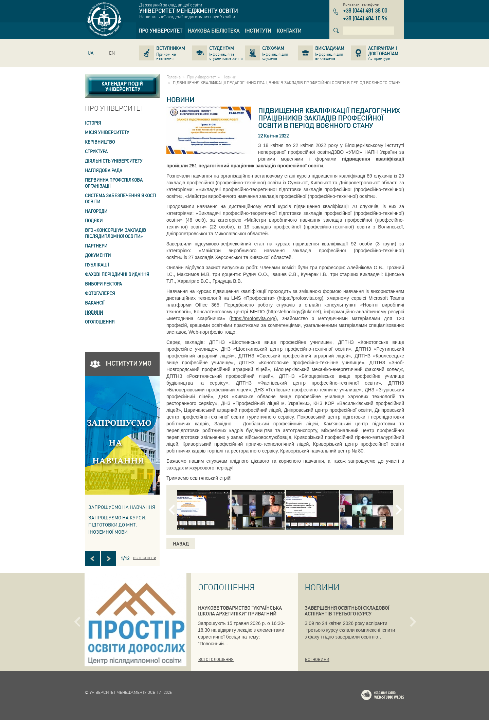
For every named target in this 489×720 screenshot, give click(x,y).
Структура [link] (96, 151)
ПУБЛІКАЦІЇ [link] (97, 264)
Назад (181, 543)
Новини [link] (94, 312)
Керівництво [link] (100, 142)
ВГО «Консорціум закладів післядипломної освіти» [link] (115, 233)
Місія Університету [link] (107, 132)
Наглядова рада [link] (103, 170)
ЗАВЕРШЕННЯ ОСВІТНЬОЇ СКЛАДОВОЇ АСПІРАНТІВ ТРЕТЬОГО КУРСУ (347, 610)
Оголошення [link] (100, 322)
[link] (160, 30)
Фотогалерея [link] (100, 293)
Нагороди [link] (96, 211)
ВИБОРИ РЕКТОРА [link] (103, 284)
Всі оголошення (216, 659)
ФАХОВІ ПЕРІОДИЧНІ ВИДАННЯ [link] (117, 274)
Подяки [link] (94, 220)
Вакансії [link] (95, 303)
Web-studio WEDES (391, 696)
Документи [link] (98, 255)
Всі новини (317, 659)
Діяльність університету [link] (113, 161)
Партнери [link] (96, 245)
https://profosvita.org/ (253, 318)
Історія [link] (93, 123)
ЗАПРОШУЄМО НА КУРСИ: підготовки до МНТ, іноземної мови (117, 524)
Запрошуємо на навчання (121, 507)
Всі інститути (144, 558)
